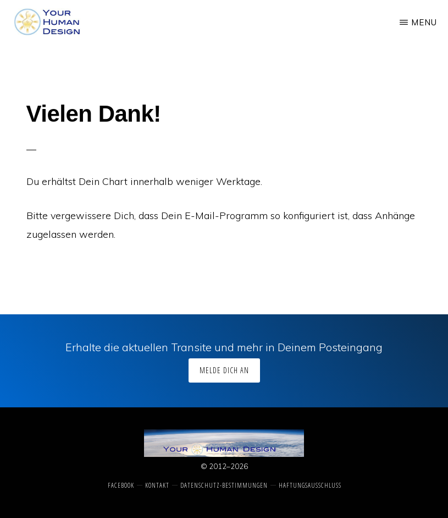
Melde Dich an (224, 370)
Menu (424, 22)
